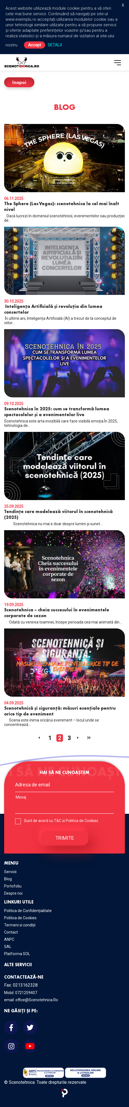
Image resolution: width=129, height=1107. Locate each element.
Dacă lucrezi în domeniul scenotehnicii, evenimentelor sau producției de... (64, 173)
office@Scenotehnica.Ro (36, 1000)
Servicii (10, 872)
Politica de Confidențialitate (28, 910)
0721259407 (26, 992)
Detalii (55, 45)
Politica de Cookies (82, 820)
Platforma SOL (17, 954)
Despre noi (13, 893)
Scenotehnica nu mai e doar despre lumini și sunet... (64, 479)
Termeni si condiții (19, 925)
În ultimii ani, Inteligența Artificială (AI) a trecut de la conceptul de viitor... (64, 276)
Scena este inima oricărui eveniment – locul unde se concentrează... (64, 677)
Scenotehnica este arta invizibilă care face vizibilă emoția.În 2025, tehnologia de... (64, 378)
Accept (34, 45)
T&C (57, 820)
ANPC (9, 939)
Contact (11, 932)
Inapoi (19, 82)
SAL (7, 946)
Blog (8, 879)
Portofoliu (12, 886)
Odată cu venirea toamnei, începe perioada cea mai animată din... (64, 577)
